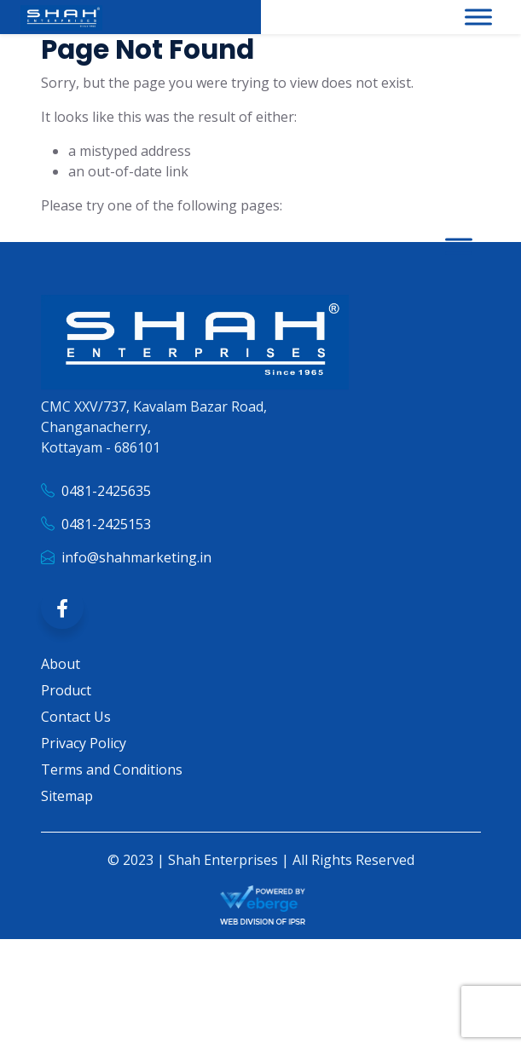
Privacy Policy (83, 762)
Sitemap (67, 815)
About (60, 683)
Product (66, 709)
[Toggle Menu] (478, 17)
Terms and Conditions (111, 789)
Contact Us (76, 736)
